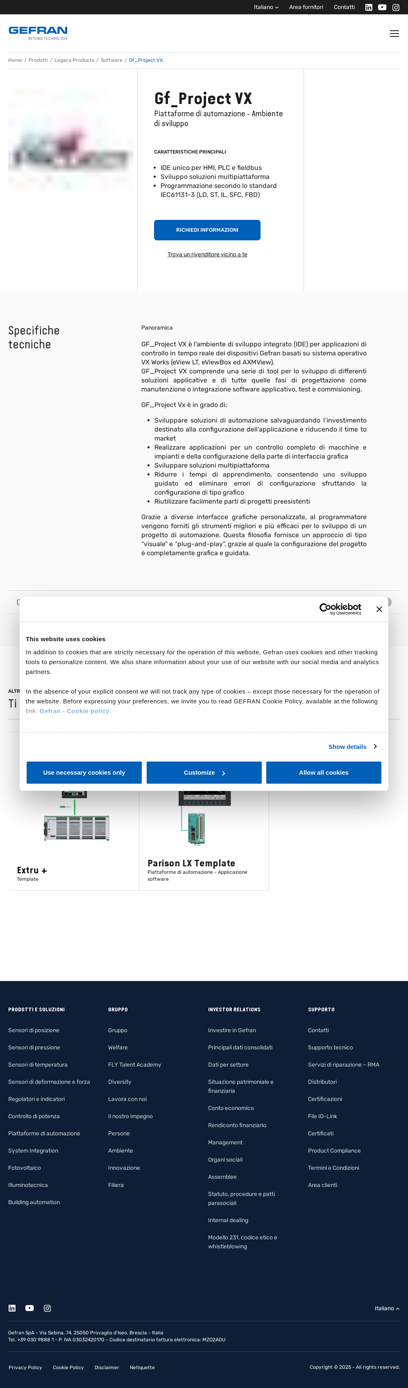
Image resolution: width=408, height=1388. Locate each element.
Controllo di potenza (34, 1116)
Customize (204, 772)
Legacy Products (74, 60)
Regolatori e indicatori (36, 1099)
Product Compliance (334, 1150)
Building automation (34, 1202)
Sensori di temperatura (38, 1064)
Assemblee (222, 1176)
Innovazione (124, 1167)
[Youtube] (380, 7)
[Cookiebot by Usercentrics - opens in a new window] (325, 609)
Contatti (344, 7)
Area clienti (322, 1185)
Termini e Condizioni (333, 1167)
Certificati (320, 1133)
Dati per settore (228, 1064)
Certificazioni (325, 1099)
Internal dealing (228, 1220)
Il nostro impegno (130, 1116)
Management (225, 1142)
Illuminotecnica (28, 1185)
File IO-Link (322, 1116)
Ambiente (120, 1150)
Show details (348, 746)
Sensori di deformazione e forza (49, 1081)
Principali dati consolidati (240, 1047)
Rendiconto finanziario (237, 1125)
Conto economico (231, 1108)
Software (111, 60)
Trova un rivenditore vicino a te (207, 254)
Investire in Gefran (232, 1030)
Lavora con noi (127, 1099)
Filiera (116, 1185)
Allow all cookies (324, 772)
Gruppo (117, 1030)
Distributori (322, 1081)
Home (15, 60)
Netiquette (142, 1367)
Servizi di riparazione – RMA (343, 1064)
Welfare (118, 1047)
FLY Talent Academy (134, 1064)
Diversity (119, 1081)
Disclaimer (107, 1367)
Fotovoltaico (24, 1167)
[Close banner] (379, 609)
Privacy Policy (25, 1367)
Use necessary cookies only (84, 772)
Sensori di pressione (34, 1047)
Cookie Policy (68, 1367)
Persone (119, 1133)
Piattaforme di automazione (44, 1133)
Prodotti (38, 60)
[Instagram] (393, 7)
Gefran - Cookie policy (74, 711)
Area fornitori (306, 7)
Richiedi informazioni (207, 230)
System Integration (33, 1150)
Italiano (263, 7)
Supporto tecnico (330, 1047)
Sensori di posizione (33, 1030)
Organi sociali (225, 1159)
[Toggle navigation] (395, 33)
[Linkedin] (366, 7)
